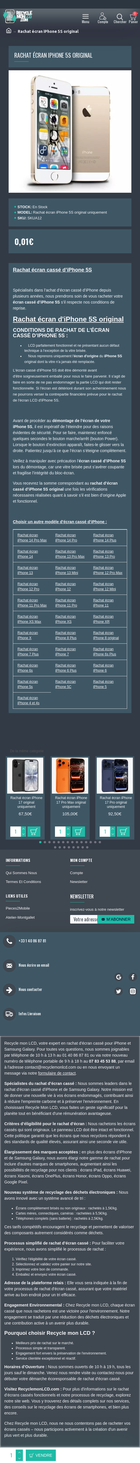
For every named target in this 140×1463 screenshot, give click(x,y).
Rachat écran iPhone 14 (27, 554)
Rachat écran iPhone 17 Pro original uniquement (116, 802)
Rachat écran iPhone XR (103, 619)
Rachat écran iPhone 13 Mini (66, 570)
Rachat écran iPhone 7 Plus (28, 651)
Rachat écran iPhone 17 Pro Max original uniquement (71, 802)
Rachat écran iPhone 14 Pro (66, 537)
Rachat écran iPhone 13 (27, 570)
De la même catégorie (27, 751)
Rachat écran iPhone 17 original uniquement (26, 802)
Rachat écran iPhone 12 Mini (104, 586)
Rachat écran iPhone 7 (65, 651)
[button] (40, 842)
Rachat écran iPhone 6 (103, 668)
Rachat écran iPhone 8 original (106, 635)
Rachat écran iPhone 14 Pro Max (32, 537)
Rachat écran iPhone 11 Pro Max (32, 602)
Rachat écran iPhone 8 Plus (65, 635)
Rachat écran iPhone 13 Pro (104, 554)
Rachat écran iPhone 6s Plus (104, 651)
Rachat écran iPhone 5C (65, 684)
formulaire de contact (57, 1073)
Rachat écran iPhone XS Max (29, 619)
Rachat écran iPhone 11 (103, 602)
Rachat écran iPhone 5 (103, 684)
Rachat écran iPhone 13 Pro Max (69, 554)
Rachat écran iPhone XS (65, 619)
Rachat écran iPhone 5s (27, 684)
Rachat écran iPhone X (27, 635)
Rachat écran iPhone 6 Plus (65, 668)
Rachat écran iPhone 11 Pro (66, 602)
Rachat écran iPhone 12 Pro (28, 586)
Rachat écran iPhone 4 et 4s (28, 700)
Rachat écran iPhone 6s (27, 668)
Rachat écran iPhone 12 (65, 586)
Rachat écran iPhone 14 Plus (104, 537)
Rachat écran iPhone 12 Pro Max (107, 570)
